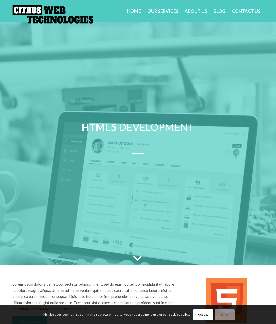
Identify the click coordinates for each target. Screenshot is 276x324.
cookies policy (179, 314)
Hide (224, 314)
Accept (203, 314)
